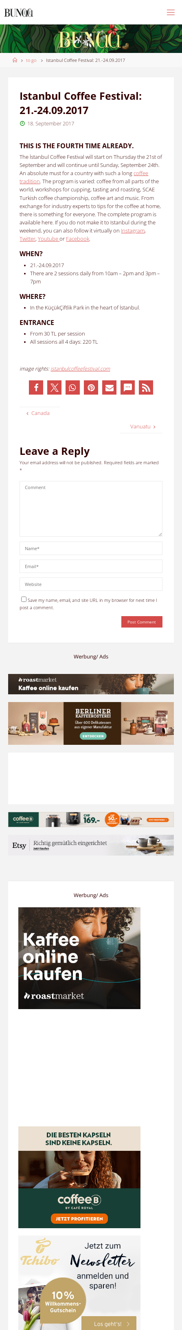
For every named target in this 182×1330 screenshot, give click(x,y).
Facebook (77, 238)
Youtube (48, 238)
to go (31, 60)
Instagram (133, 230)
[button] (36, 387)
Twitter (27, 238)
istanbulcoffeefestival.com (80, 368)
